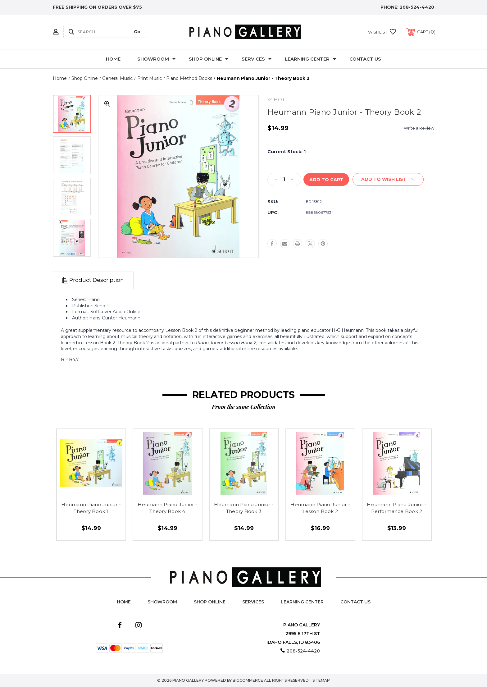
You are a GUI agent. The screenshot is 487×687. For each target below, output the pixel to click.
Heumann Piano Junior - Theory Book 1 (91, 508)
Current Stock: (286, 151)
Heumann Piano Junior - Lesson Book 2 (320, 508)
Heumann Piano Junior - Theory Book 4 (167, 508)
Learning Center (310, 59)
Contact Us (365, 59)
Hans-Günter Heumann (114, 318)
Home (113, 59)
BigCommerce (248, 680)
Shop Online (209, 59)
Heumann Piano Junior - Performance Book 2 (396, 508)
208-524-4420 (417, 7)
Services (257, 59)
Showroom (156, 59)
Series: (79, 299)
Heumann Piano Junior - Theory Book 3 (244, 508)
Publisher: (82, 306)
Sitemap (321, 680)
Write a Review (419, 128)
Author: (80, 318)
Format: (80, 311)
